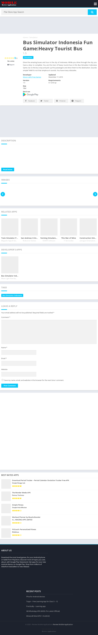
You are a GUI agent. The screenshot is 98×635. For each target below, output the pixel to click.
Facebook (29, 101)
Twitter (44, 101)
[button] (92, 12)
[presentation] (3, 195)
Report (10, 65)
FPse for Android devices (35, 596)
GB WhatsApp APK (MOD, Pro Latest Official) (43, 611)
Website (4, 370)
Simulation (33, 38)
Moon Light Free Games (32, 77)
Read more (7, 170)
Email (4, 359)
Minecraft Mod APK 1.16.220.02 (38, 616)
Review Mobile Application (63, 624)
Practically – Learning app (36, 606)
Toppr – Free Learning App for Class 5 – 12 (42, 601)
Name (4, 348)
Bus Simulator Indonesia (12, 296)
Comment (5, 318)
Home (25, 38)
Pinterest (60, 101)
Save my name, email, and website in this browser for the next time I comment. (34, 381)
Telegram (76, 101)
